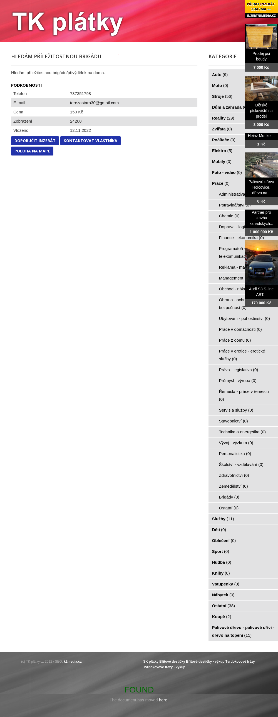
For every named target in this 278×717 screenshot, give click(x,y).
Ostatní (229, 507)
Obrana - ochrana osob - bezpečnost (241, 303)
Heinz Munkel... (261, 135)
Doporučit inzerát (35, 140)
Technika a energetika (242, 431)
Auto (220, 74)
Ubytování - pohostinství (244, 318)
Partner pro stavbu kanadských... (261, 218)
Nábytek (223, 594)
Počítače (223, 139)
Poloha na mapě (32, 151)
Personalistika (235, 453)
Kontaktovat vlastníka (90, 140)
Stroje (222, 96)
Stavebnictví (233, 421)
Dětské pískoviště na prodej (261, 110)
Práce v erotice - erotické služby (242, 355)
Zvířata (222, 129)
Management (234, 278)
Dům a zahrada (230, 107)
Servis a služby (236, 410)
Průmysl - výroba (238, 380)
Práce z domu (235, 340)
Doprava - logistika (239, 226)
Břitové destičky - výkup (205, 661)
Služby (223, 518)
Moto (220, 85)
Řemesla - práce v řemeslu (244, 395)
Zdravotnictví (234, 475)
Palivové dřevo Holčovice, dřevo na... (261, 187)
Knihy (221, 573)
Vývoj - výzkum (236, 442)
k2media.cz (73, 661)
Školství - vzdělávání (241, 464)
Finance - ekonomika (241, 237)
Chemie (229, 215)
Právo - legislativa (238, 369)
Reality (223, 118)
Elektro (222, 150)
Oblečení (224, 540)
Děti (219, 529)
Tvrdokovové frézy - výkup (164, 667)
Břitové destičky (172, 661)
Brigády (229, 497)
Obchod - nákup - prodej (244, 288)
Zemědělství (233, 486)
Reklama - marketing (241, 267)
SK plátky (150, 661)
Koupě (221, 616)
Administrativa (235, 194)
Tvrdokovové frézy (240, 661)
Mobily (222, 161)
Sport (220, 551)
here (163, 699)
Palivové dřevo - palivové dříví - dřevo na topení (243, 631)
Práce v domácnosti (240, 329)
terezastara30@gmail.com (94, 102)
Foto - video (227, 172)
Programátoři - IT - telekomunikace (236, 252)
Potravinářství (235, 205)
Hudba (221, 562)
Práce (221, 183)
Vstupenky (225, 584)
